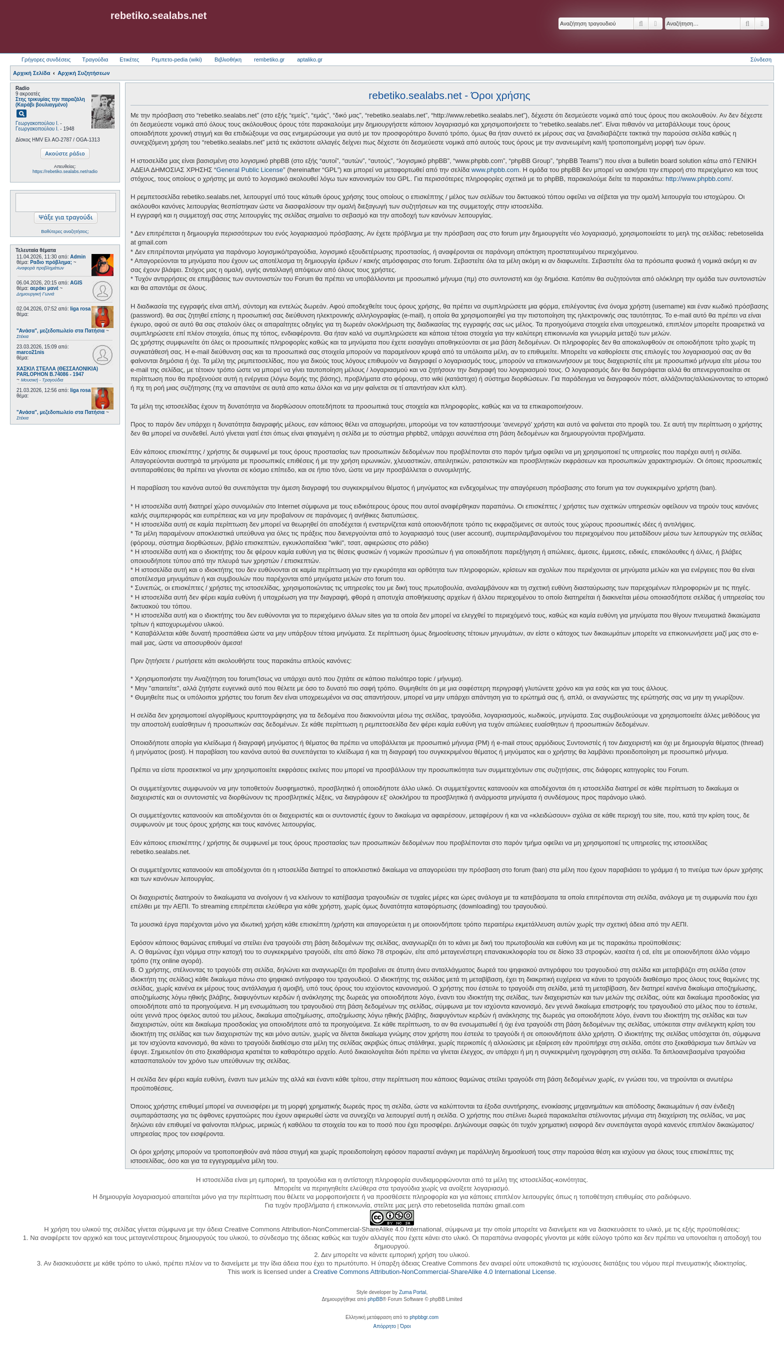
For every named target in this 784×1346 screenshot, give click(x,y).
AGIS (76, 283)
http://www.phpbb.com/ (699, 178)
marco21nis (30, 352)
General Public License (250, 170)
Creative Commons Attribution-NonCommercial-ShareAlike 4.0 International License (433, 1272)
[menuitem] (385, 1326)
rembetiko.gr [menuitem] (269, 59)
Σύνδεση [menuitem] (761, 59)
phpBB (375, 1299)
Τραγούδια (95, 59)
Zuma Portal (412, 1292)
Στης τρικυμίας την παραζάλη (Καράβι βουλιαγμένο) (50, 102)
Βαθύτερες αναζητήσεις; (64, 231)
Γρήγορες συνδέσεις (46, 59)
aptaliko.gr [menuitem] (309, 59)
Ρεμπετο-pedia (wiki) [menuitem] (177, 59)
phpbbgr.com (424, 1317)
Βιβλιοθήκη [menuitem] (228, 59)
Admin (78, 257)
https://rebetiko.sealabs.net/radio (65, 171)
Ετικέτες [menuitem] (129, 59)
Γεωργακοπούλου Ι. (37, 123)
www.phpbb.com (495, 170)
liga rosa (80, 309)
